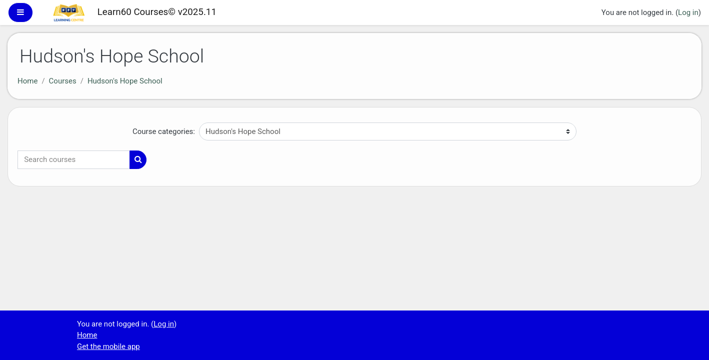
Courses (62, 81)
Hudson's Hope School (125, 81)
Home (28, 81)
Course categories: (163, 131)
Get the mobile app (108, 346)
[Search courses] (74, 159)
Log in (688, 12)
